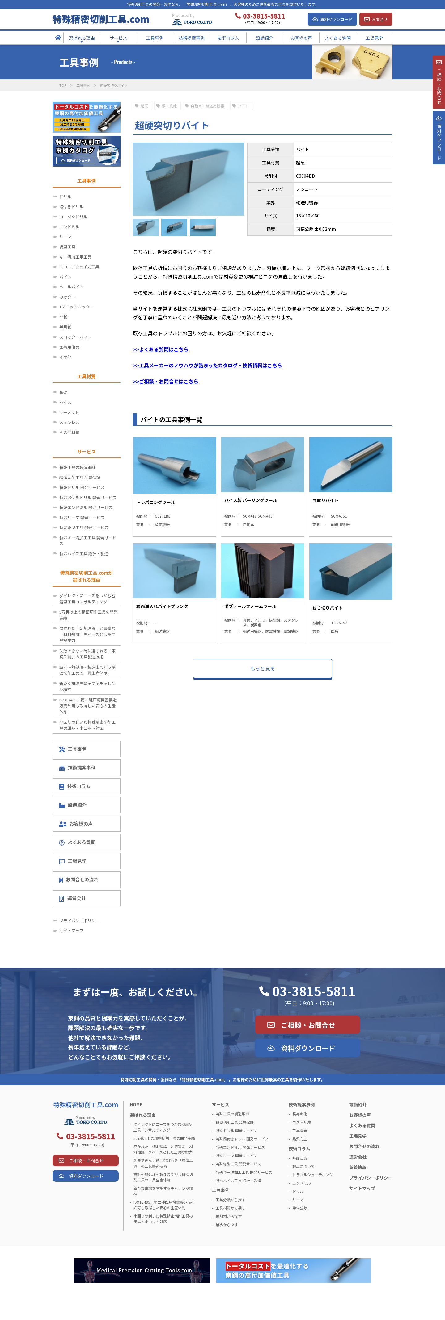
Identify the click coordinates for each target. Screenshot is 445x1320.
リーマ (65, 237)
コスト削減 (301, 1122)
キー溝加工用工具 (75, 257)
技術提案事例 (77, 767)
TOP (62, 85)
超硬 (144, 105)
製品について (303, 1166)
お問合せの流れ (78, 879)
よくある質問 (77, 842)
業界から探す (227, 1224)
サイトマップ (71, 930)
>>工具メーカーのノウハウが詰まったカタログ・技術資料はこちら (207, 365)
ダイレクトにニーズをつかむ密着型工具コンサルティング (87, 599)
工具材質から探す (230, 1207)
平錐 (63, 317)
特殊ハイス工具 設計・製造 (83, 554)
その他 (65, 357)
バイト (243, 105)
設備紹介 (73, 804)
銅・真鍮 (169, 105)
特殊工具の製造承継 (77, 467)
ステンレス (69, 422)
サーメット (69, 412)
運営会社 (72, 898)
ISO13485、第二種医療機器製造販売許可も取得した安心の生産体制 (88, 706)
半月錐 (65, 327)
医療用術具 (69, 347)
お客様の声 (76, 823)
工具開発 (299, 1130)
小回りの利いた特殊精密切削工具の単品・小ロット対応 (87, 725)
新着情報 (358, 1167)
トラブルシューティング (312, 1174)
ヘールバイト (71, 287)
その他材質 (69, 432)
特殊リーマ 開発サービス (81, 517)
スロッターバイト (75, 337)
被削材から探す (229, 1216)
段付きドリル (71, 206)
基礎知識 (299, 1158)
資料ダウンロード (336, 19)
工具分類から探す (230, 1199)
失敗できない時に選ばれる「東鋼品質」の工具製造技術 (87, 654)
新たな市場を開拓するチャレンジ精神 (87, 687)
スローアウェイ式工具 (79, 267)
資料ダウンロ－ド (438, 156)
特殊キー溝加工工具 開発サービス (88, 541)
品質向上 (299, 1138)
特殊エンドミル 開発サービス (85, 507)
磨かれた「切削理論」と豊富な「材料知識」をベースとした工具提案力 (87, 634)
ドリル (65, 197)
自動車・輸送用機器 (207, 105)
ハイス (65, 402)
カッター (67, 297)
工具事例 (83, 85)
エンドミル (69, 227)
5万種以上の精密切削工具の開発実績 (88, 615)
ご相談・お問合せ (308, 1025)
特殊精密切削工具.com (101, 19)
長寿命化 (299, 1113)
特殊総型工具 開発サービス (83, 527)
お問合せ (380, 19)
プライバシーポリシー (79, 921)
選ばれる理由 (143, 1115)
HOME (136, 1104)
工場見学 (73, 861)
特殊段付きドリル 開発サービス (88, 497)
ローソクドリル (73, 217)
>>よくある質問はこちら (161, 349)
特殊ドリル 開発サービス (81, 487)
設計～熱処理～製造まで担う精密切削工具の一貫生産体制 (87, 670)
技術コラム (75, 786)
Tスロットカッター (76, 307)
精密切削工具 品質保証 (79, 477)
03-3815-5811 (314, 991)
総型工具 (67, 247)
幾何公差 (299, 1207)
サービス (220, 1104)
